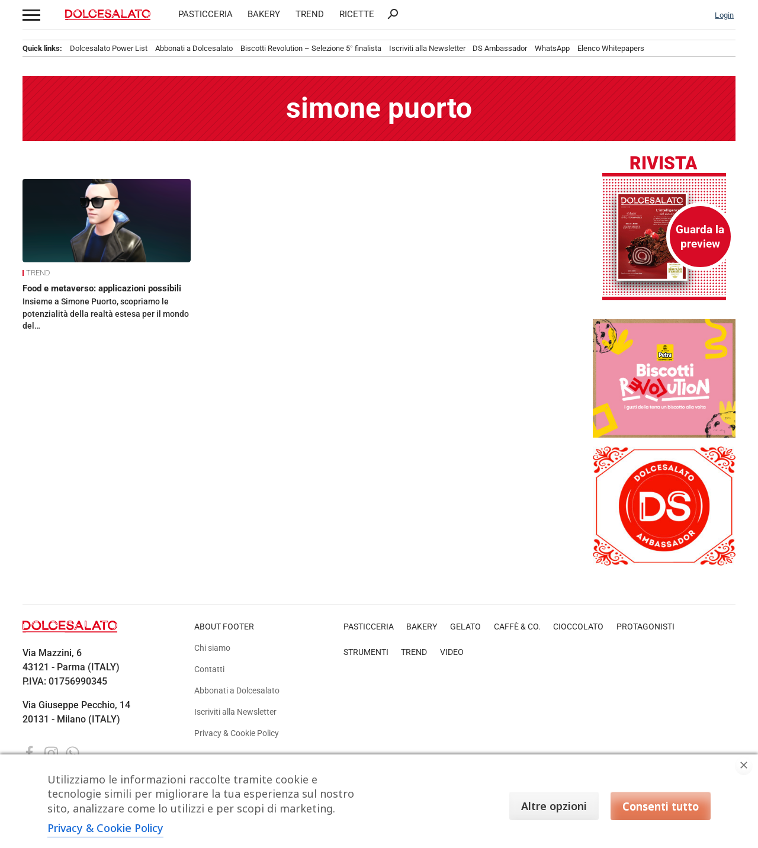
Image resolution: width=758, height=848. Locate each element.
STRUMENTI (365, 652)
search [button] (393, 14)
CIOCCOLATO (578, 627)
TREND (310, 14)
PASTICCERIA (205, 14)
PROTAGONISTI (645, 627)
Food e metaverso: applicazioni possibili (102, 288)
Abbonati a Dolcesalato (194, 48)
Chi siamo (212, 648)
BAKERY (264, 14)
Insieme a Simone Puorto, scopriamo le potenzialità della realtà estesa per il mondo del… (106, 313)
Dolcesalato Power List (108, 48)
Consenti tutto (660, 806)
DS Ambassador (500, 48)
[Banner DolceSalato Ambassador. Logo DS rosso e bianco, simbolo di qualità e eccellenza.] (664, 562)
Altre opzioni (554, 806)
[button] (30, 15)
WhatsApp (552, 48)
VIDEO (452, 652)
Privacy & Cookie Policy (236, 733)
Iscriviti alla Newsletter (427, 48)
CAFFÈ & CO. (517, 627)
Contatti (209, 669)
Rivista (663, 164)
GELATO (465, 627)
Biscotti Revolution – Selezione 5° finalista (310, 48)
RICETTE (356, 14)
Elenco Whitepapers (610, 48)
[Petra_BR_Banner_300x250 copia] (664, 434)
